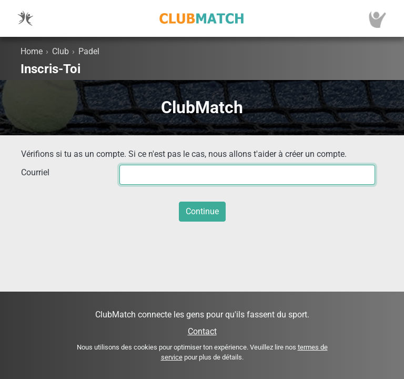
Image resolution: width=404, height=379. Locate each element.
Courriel (35, 172)
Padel (88, 51)
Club (60, 51)
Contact (202, 331)
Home (32, 51)
